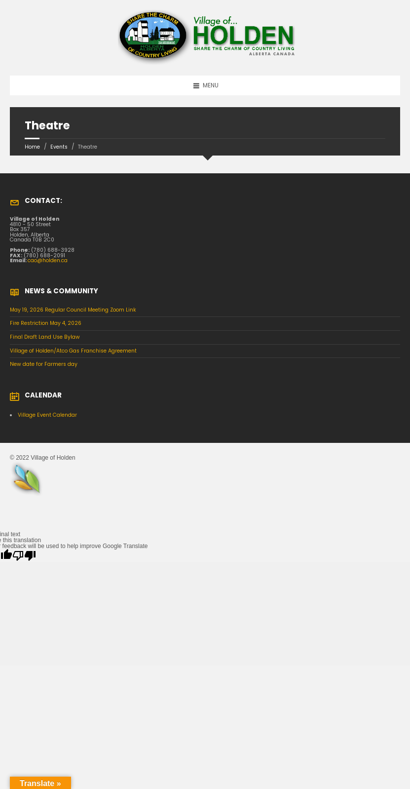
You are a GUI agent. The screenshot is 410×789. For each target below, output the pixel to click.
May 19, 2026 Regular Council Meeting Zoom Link (73, 310)
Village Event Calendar (47, 415)
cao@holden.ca (48, 260)
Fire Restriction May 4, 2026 (45, 323)
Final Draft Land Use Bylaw (45, 337)
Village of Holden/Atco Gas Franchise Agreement (73, 351)
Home (32, 147)
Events (59, 147)
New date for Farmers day (43, 364)
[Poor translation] (24, 555)
